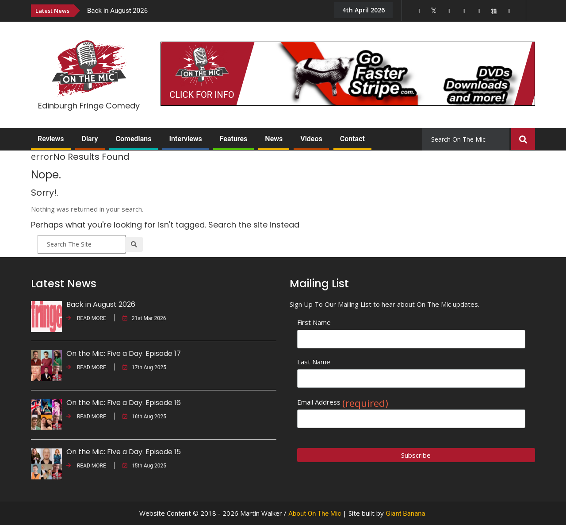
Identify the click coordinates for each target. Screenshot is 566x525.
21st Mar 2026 (144, 318)
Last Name (313, 361)
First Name (314, 322)
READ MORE (86, 318)
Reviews (51, 139)
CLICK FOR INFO (201, 94)
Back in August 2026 (117, 11)
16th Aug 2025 (144, 416)
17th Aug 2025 (144, 367)
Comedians (134, 139)
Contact (352, 139)
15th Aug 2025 (144, 466)
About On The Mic (314, 513)
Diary (90, 139)
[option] (203, 10)
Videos (311, 139)
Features (234, 139)
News (274, 139)
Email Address (342, 402)
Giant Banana (405, 513)
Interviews (185, 139)
